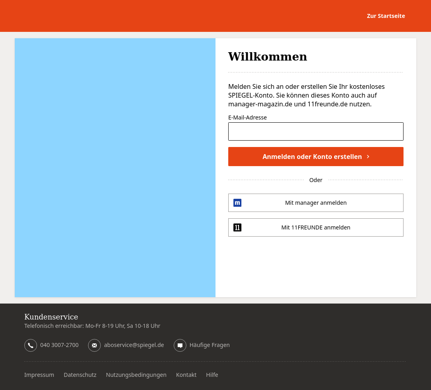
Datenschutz (80, 374)
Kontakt (186, 374)
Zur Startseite (386, 16)
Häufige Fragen (210, 345)
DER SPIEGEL (60, 16)
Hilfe (212, 374)
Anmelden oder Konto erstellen (316, 156)
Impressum (39, 374)
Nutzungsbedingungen (136, 374)
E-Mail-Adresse (247, 118)
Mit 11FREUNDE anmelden (316, 227)
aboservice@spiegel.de (134, 345)
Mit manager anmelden (316, 202)
